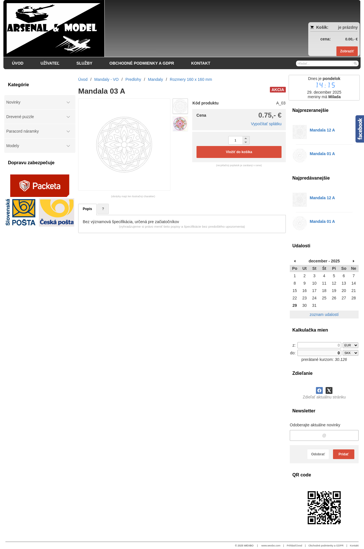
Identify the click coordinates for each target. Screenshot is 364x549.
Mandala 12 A (322, 130)
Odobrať (318, 454)
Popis (87, 209)
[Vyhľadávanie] (327, 63)
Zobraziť (347, 51)
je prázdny (348, 27)
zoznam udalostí (324, 314)
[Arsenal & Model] (138, 28)
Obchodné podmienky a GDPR (326, 545)
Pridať (344, 454)
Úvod (299, 545)
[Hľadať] (355, 63)
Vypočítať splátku (266, 124)
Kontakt (354, 545)
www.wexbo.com (270, 545)
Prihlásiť (291, 545)
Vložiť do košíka (239, 152)
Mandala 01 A (322, 153)
